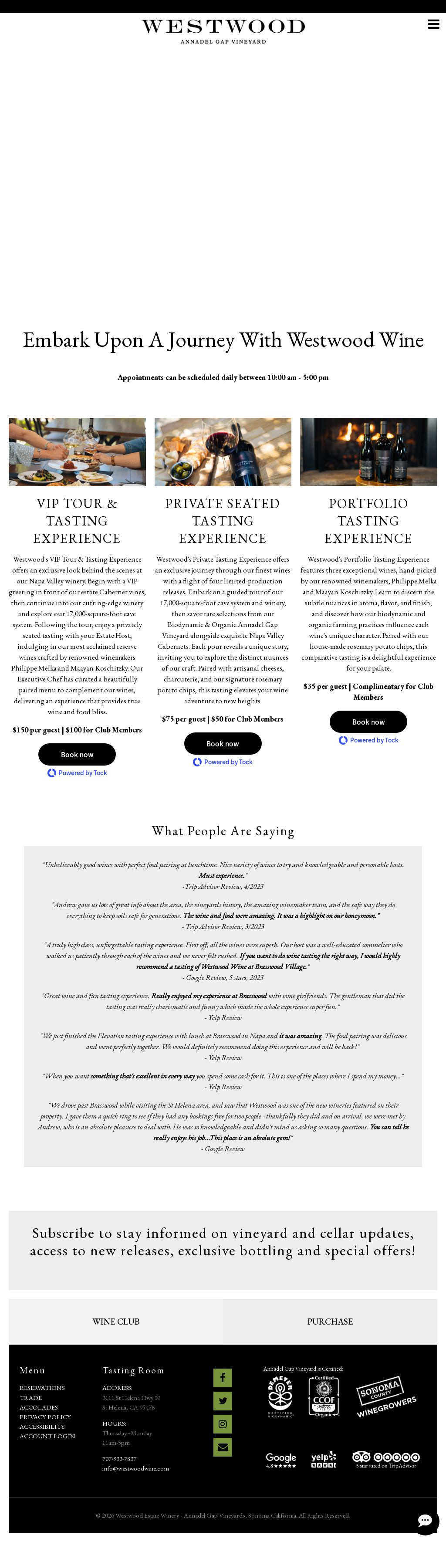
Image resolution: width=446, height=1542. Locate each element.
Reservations (42, 1387)
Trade (31, 1397)
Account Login (47, 1436)
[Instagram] (222, 1424)
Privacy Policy (45, 1417)
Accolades (39, 1407)
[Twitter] (222, 1401)
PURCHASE (330, 1321)
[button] (77, 754)
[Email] (222, 1447)
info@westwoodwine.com (135, 1468)
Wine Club (116, 1321)
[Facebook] (222, 1378)
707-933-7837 (119, 1458)
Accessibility (42, 1426)
